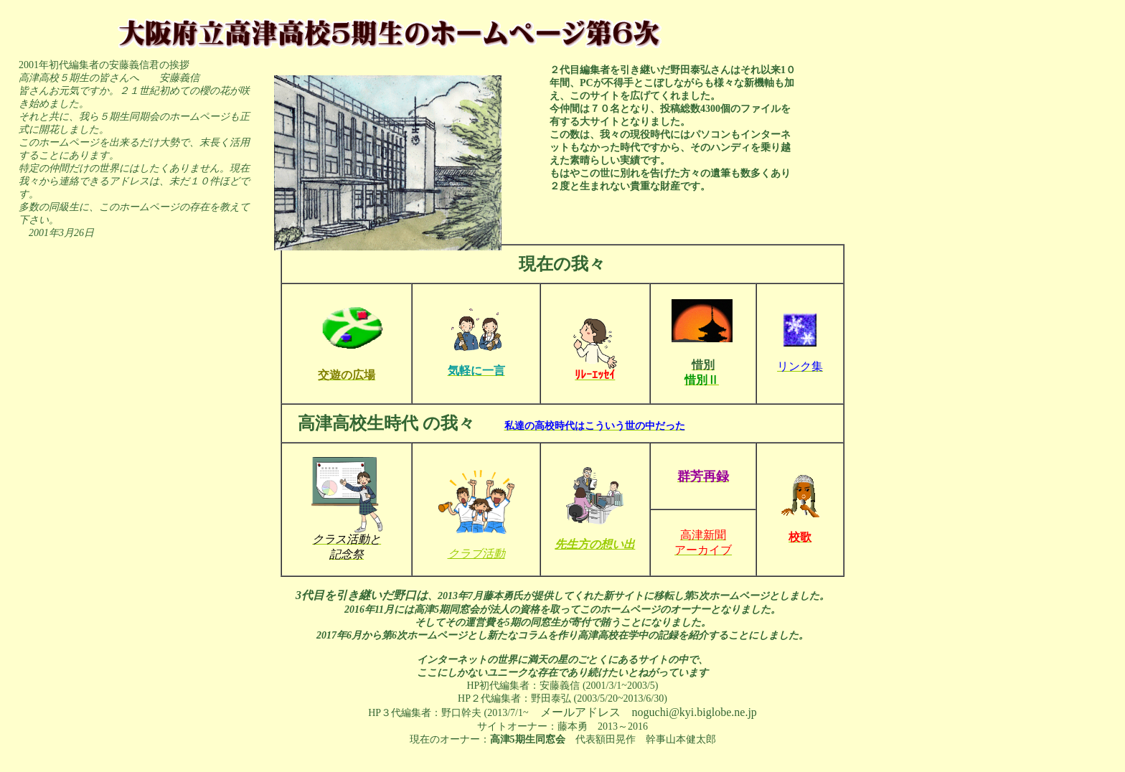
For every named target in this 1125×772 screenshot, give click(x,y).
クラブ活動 (476, 553)
